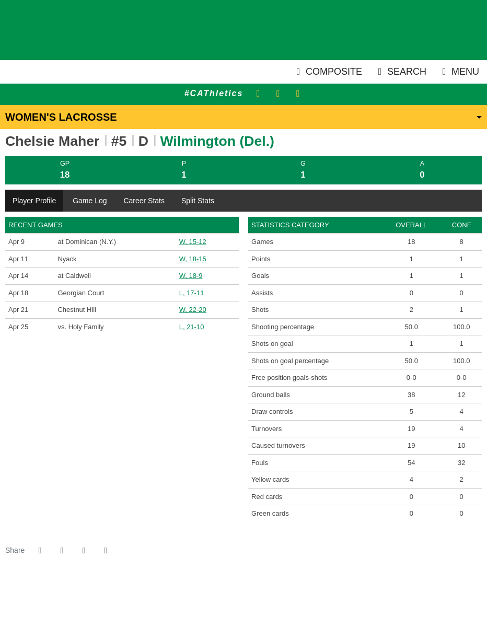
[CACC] (263, 600)
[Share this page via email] (84, 551)
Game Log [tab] (90, 200)
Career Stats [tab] (144, 200)
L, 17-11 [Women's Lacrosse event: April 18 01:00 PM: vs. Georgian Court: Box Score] (191, 293)
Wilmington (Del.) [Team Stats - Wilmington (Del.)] (217, 141)
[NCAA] (236, 600)
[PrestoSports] (276, 600)
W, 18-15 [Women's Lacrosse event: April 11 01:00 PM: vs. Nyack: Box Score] (192, 259)
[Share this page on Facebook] (40, 551)
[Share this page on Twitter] (62, 551)
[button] (106, 551)
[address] (210, 600)
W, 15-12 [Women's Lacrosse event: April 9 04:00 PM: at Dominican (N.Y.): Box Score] (192, 242)
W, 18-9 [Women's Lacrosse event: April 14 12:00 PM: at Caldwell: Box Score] (191, 276)
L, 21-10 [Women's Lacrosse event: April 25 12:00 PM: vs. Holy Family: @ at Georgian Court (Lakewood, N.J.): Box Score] (191, 327)
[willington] (223, 600)
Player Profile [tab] (34, 200)
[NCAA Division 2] (250, 600)
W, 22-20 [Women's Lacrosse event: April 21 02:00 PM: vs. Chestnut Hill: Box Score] (192, 310)
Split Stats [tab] (197, 200)
